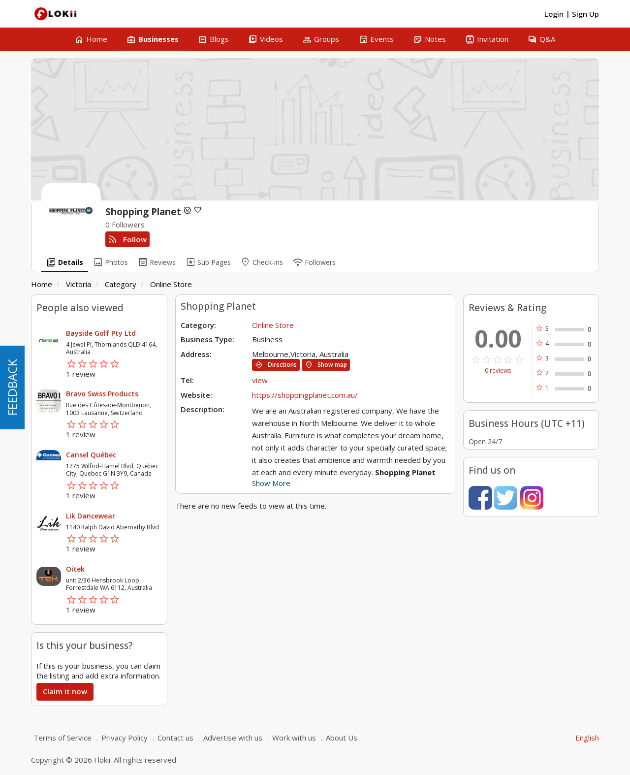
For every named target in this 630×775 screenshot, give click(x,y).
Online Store (171, 284)
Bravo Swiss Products (102, 393)
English (587, 738)
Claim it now (65, 691)
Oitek (75, 569)
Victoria (78, 284)
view (260, 380)
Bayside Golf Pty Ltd (101, 333)
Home (41, 284)
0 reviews (498, 371)
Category (120, 284)
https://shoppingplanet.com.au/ (305, 395)
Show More (271, 483)
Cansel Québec (91, 454)
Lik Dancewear (90, 515)
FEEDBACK (12, 387)
